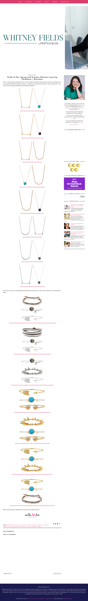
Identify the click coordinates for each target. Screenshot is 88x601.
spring (16, 526)
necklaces (6, 526)
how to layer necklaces (30, 524)
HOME (20, 1)
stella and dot (23, 526)
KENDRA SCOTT (65, 1)
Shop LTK (81, 122)
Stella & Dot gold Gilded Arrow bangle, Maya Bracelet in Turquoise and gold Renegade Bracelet (32, 474)
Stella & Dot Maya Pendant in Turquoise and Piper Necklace (32, 187)
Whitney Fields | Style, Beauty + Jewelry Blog (40, 598)
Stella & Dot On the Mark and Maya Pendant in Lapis (32, 137)
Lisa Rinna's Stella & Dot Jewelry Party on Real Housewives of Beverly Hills (77, 233)
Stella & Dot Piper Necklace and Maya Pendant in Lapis (32, 213)
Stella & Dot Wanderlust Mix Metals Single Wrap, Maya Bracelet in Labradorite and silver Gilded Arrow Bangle (32, 322)
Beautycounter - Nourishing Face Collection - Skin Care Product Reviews (77, 205)
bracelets (10, 524)
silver (12, 526)
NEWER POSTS (7, 573)
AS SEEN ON (29, 1)
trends (39, 526)
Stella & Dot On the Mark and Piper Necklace (32, 162)
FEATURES (38, 1)
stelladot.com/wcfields (69, 107)
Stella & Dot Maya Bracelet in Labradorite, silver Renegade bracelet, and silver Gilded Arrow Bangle (32, 385)
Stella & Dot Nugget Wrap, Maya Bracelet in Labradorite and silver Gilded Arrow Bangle (32, 354)
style (29, 526)
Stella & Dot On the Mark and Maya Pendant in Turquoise (32, 110)
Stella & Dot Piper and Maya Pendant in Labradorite (32, 261)
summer (34, 526)
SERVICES (55, 1)
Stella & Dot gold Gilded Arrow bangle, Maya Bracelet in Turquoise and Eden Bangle (32, 412)
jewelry (40, 524)
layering (45, 524)
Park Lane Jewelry (80, 107)
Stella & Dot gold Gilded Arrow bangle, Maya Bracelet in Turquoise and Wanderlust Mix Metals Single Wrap (32, 505)
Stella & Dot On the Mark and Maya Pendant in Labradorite (32, 286)
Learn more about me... (74, 124)
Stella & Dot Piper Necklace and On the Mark (32, 237)
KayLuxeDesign (67, 598)
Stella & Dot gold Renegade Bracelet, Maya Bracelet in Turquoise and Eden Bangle (32, 443)
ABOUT (47, 1)
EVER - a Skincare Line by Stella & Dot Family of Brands (77, 214)
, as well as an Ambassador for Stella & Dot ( (75, 107)
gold (21, 524)
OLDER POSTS (57, 573)
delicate (16, 524)
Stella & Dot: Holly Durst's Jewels (78, 241)
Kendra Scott (80, 105)
